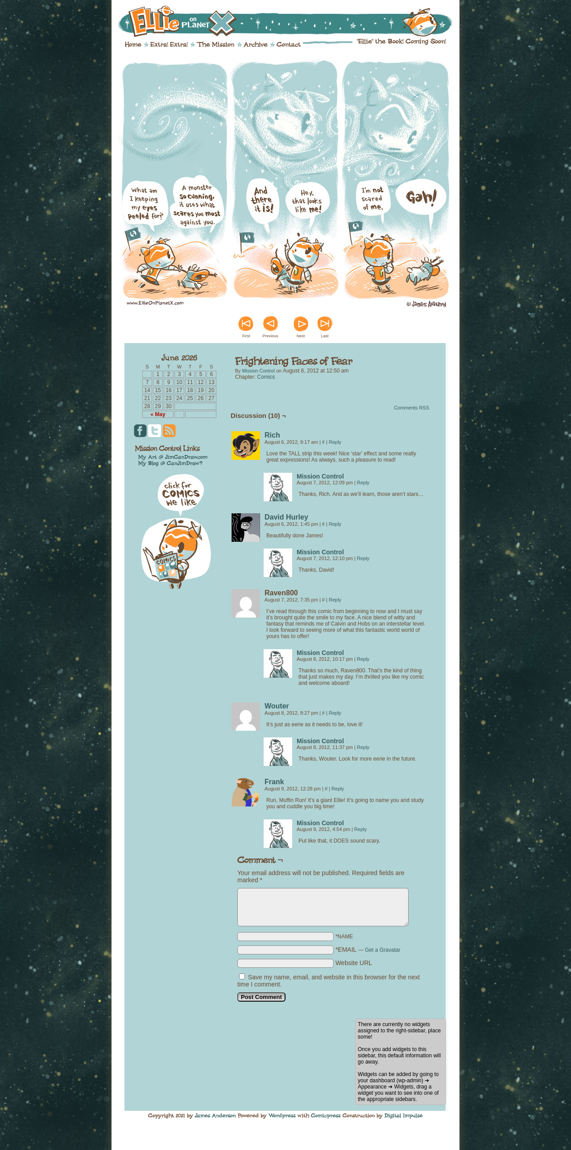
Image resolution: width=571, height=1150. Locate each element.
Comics (266, 377)
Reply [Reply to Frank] (337, 788)
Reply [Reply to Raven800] (335, 599)
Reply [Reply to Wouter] (335, 713)
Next (301, 336)
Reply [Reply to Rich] (335, 442)
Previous (270, 336)
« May (157, 414)
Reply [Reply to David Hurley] (335, 524)
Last (324, 336)
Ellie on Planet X (291, 21)
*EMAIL (368, 949)
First (246, 336)
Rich (272, 435)
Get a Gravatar (382, 950)
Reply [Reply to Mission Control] (363, 482)
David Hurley (286, 517)
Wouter (277, 706)
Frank (274, 782)
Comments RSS (411, 407)
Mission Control (258, 370)
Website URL (353, 962)
